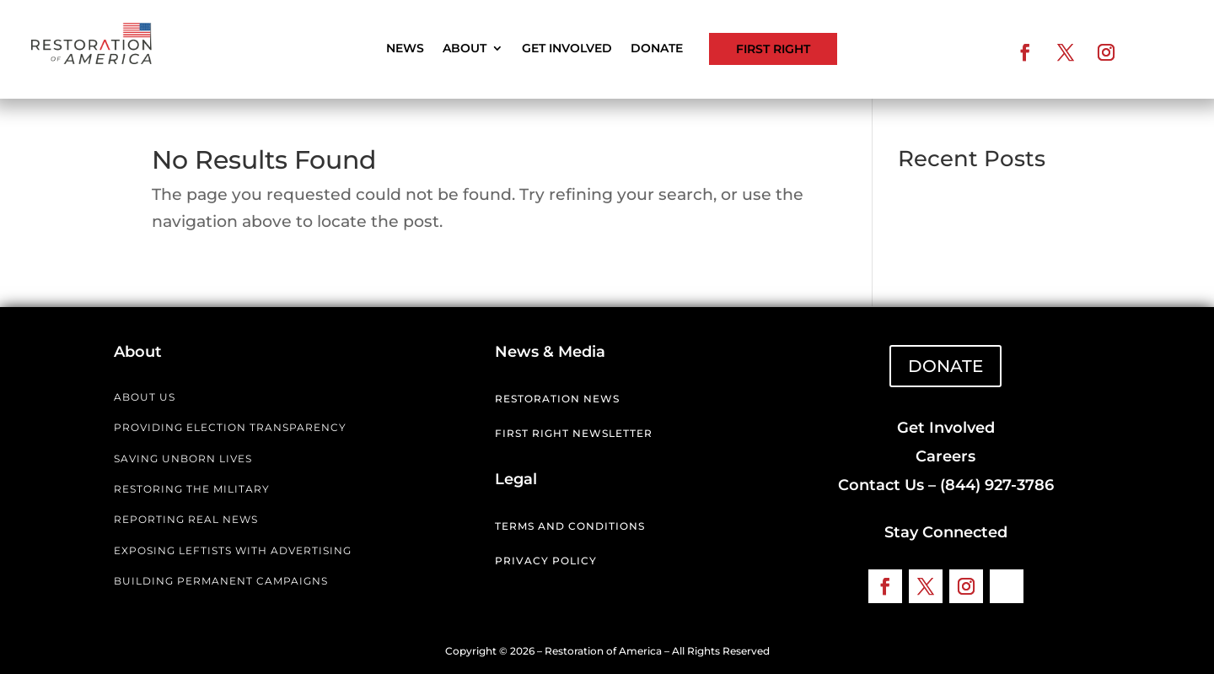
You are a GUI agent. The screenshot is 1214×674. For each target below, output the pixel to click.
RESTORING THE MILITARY (192, 489)
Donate (657, 49)
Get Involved (567, 49)
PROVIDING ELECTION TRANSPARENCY (230, 427)
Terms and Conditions (570, 526)
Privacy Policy (546, 560)
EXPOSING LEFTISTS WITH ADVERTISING (233, 550)
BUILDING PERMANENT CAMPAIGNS (221, 580)
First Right (773, 49)
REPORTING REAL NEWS (186, 519)
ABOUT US (144, 397)
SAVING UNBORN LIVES (183, 458)
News (405, 49)
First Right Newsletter (574, 433)
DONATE (945, 366)
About (464, 49)
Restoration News (557, 398)
